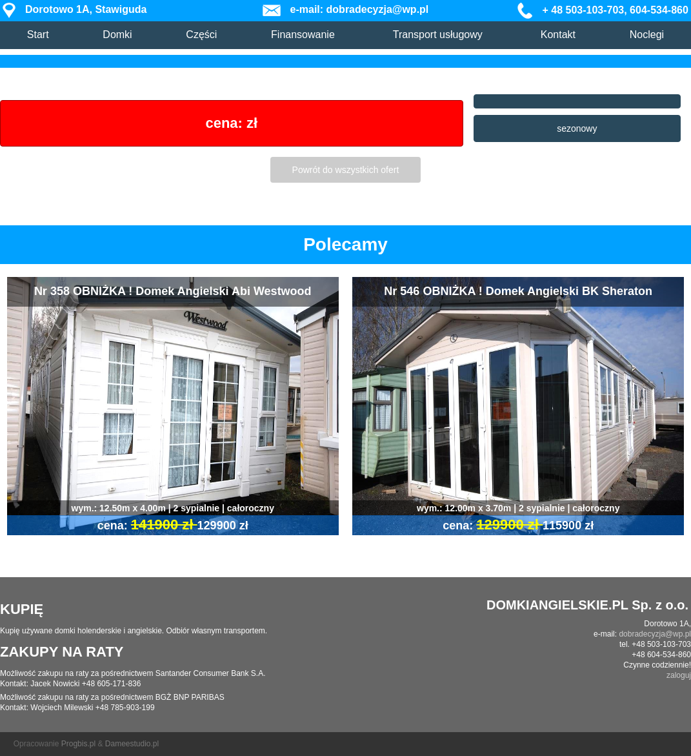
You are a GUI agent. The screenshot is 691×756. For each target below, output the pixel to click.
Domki (117, 34)
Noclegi (647, 34)
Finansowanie (303, 34)
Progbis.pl (78, 743)
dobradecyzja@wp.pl (655, 634)
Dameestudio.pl (132, 743)
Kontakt (558, 34)
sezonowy (577, 128)
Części (201, 34)
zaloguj (678, 675)
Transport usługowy (438, 34)
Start (38, 34)
